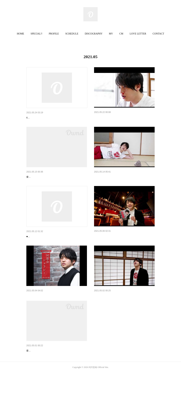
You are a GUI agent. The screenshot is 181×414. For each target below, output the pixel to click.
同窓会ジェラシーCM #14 (108, 117)
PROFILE (54, 33)
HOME (20, 33)
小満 (28, 186)
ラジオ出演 (32, 254)
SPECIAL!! (36, 33)
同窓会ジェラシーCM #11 (108, 323)
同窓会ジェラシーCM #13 (108, 186)
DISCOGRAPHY (94, 33)
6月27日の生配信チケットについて (45, 117)
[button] (20, 33)
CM (121, 33)
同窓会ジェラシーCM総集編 (42, 323)
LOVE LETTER (138, 33)
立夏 (28, 382)
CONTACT (158, 33)
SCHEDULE (71, 33)
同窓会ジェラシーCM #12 (108, 254)
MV (111, 33)
